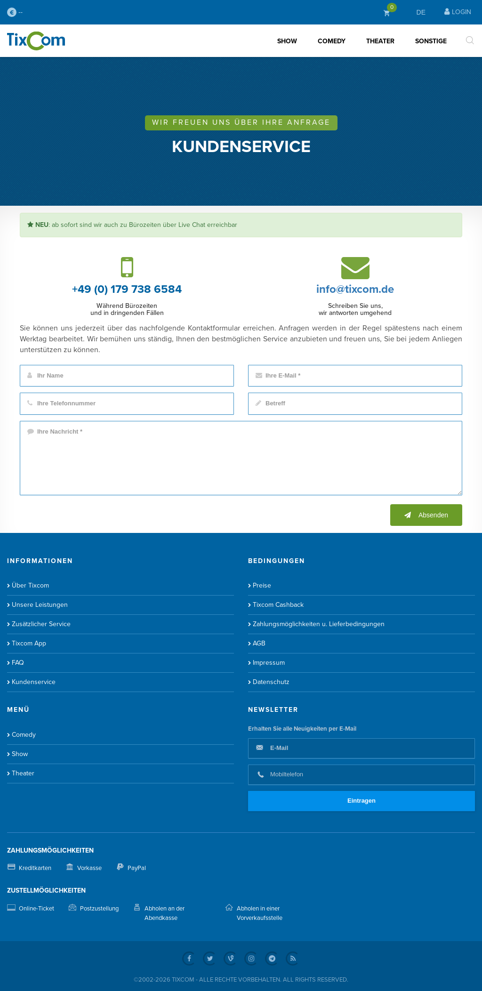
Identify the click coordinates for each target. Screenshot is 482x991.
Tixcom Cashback (278, 605)
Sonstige (431, 41)
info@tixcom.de (355, 289)
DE (421, 12)
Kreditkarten (35, 868)
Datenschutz (271, 682)
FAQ (18, 663)
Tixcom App (29, 643)
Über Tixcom (30, 585)
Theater (380, 41)
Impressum (269, 663)
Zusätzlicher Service (41, 624)
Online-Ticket (36, 908)
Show (287, 41)
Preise (262, 585)
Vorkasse (89, 868)
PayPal (137, 868)
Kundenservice (34, 682)
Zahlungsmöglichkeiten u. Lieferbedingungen (319, 624)
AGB (259, 643)
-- (15, 12)
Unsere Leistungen (40, 605)
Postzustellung (99, 908)
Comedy (331, 41)
